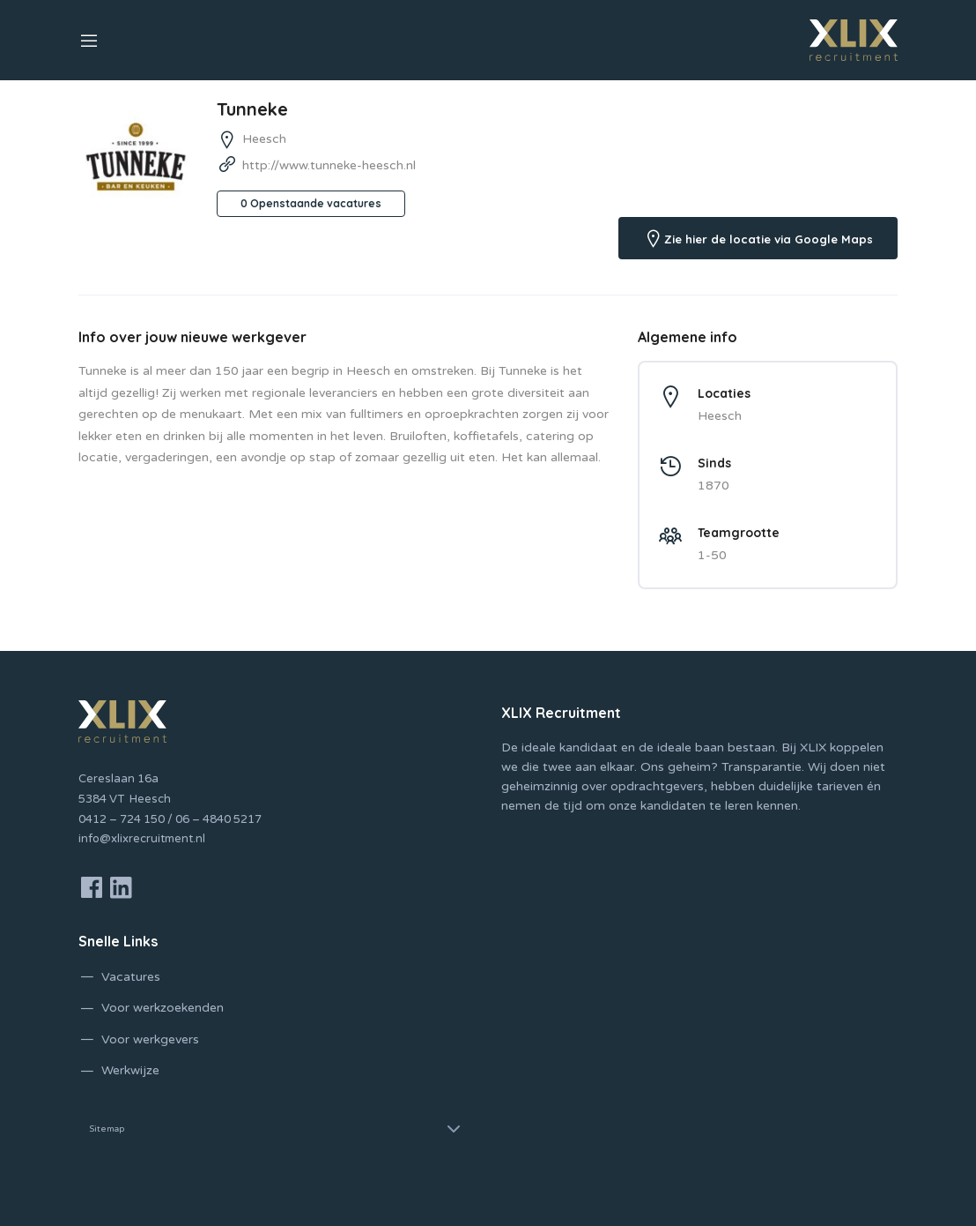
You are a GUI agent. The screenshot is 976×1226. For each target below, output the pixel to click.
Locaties (724, 393)
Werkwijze (130, 1070)
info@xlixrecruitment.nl (141, 839)
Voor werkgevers (150, 1039)
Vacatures (130, 976)
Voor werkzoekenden (162, 1007)
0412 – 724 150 (121, 819)
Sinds (714, 463)
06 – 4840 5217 (218, 819)
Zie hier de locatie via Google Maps (768, 239)
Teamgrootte (739, 533)
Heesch (264, 138)
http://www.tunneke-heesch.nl (329, 165)
